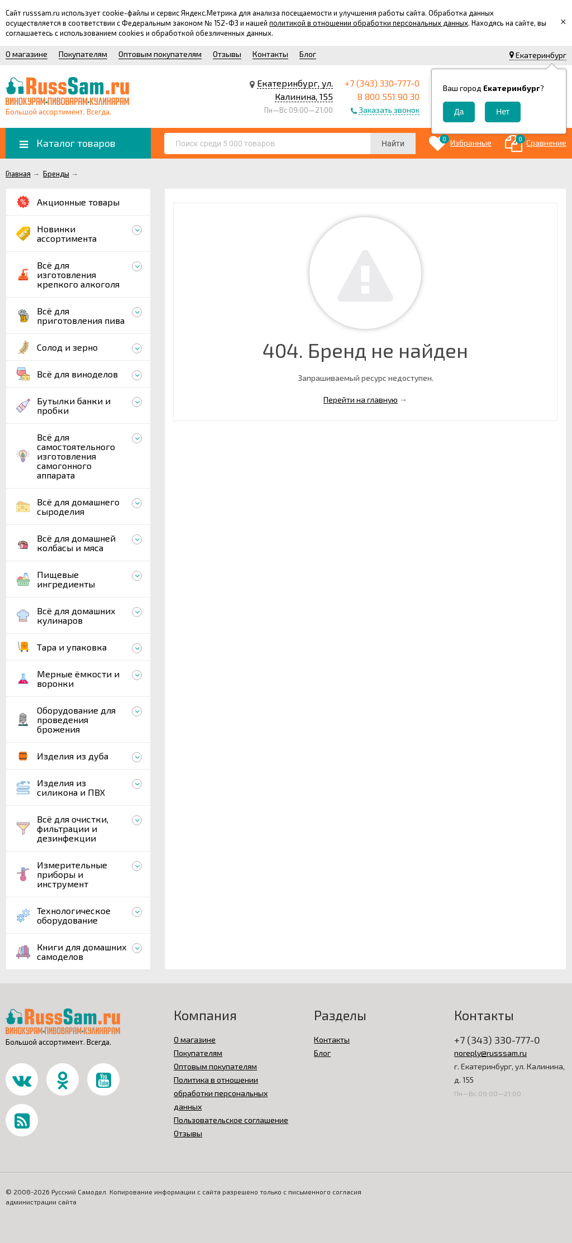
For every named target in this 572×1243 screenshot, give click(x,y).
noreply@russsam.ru (490, 1053)
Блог (307, 54)
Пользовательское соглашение (231, 1120)
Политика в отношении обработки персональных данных (221, 1093)
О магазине (26, 54)
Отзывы (227, 54)
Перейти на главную (360, 399)
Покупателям (83, 54)
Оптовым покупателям (160, 54)
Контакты (270, 54)
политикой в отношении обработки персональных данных (368, 22)
